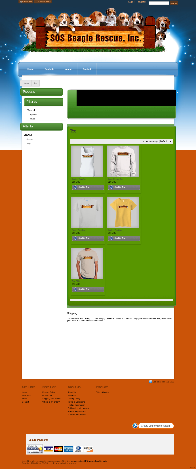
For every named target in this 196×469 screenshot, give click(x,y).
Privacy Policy (74, 399)
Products (49, 69)
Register (142, 2)
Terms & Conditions (76, 402)
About (68, 69)
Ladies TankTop (79, 179)
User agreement (74, 461)
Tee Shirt (76, 281)
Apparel (33, 114)
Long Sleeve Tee (115, 179)
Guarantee (47, 395)
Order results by (150, 141)
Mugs (32, 119)
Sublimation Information (78, 408)
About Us (72, 392)
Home (30, 69)
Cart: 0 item (27, 2)
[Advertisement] (41, 201)
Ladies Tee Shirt (115, 230)
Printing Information (76, 405)
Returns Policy (48, 392)
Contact (87, 69)
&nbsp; (87, 161)
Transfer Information (77, 414)
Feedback (72, 395)
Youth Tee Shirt (79, 230)
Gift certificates (102, 392)
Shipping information (51, 399)
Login (130, 2)
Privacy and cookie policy (96, 461)
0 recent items (44, 2)
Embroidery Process (77, 411)
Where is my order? (51, 402)
